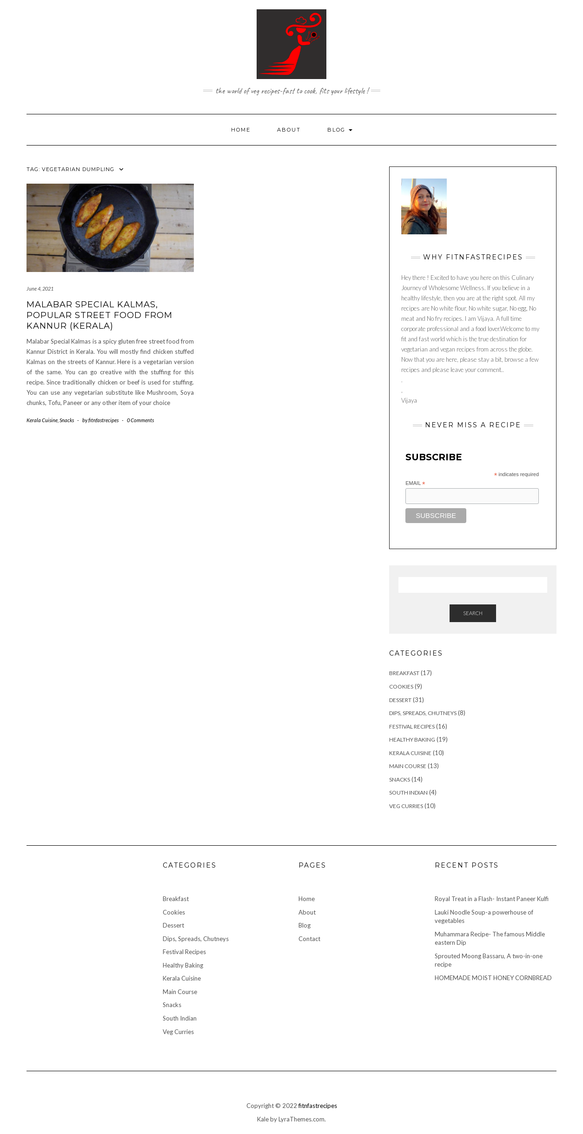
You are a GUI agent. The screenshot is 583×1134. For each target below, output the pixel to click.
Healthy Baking (412, 739)
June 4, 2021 (39, 288)
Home (241, 129)
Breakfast (404, 673)
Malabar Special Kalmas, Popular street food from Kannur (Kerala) (99, 315)
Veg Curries (406, 805)
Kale (263, 1119)
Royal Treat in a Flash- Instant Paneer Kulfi (492, 898)
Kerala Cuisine (42, 420)
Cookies (401, 686)
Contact (309, 938)
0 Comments (140, 420)
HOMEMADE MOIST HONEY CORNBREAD (493, 977)
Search (473, 613)
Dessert (400, 699)
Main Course (407, 766)
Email (415, 483)
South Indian (408, 792)
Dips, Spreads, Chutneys (423, 713)
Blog (339, 129)
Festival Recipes (412, 726)
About (289, 129)
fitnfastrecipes (317, 1105)
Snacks (67, 420)
